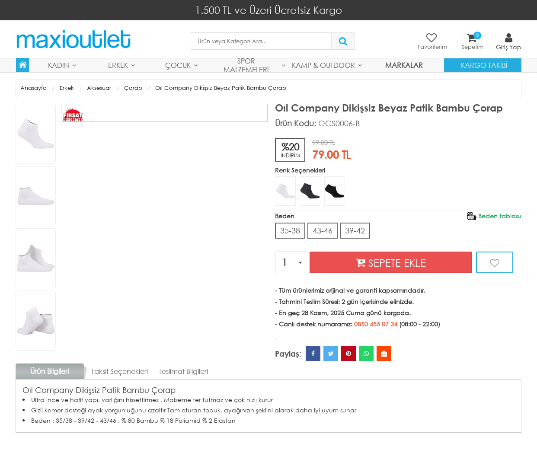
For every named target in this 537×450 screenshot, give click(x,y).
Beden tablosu (499, 216)
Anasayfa (33, 88)
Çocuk (178, 65)
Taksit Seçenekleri (119, 371)
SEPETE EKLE (391, 262)
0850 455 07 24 (375, 324)
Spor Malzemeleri (246, 65)
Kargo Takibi (484, 65)
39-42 (355, 230)
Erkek (118, 65)
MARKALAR (404, 65)
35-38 (290, 230)
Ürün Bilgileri (49, 371)
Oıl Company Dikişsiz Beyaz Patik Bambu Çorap (220, 88)
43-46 (322, 230)
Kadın (58, 65)
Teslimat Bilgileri (183, 371)
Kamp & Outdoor (323, 65)
